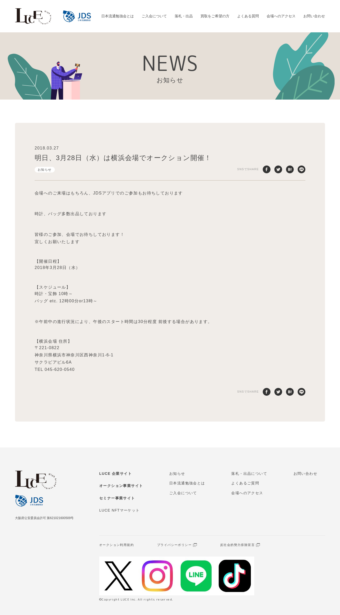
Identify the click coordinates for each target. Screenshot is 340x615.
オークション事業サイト (121, 486)
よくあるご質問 (245, 483)
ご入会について (154, 16)
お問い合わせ (314, 16)
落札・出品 (184, 16)
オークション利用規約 (116, 545)
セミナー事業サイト (117, 498)
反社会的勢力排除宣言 (237, 545)
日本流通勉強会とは (117, 16)
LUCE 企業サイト (115, 473)
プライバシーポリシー (174, 545)
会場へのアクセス (281, 16)
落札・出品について (249, 473)
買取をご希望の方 (214, 16)
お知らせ (45, 169)
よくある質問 (248, 16)
